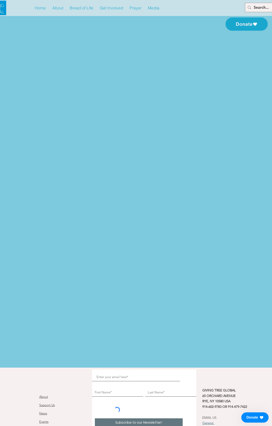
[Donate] (247, 24)
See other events (136, 106)
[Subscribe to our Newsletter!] (139, 369)
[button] (58, 8)
